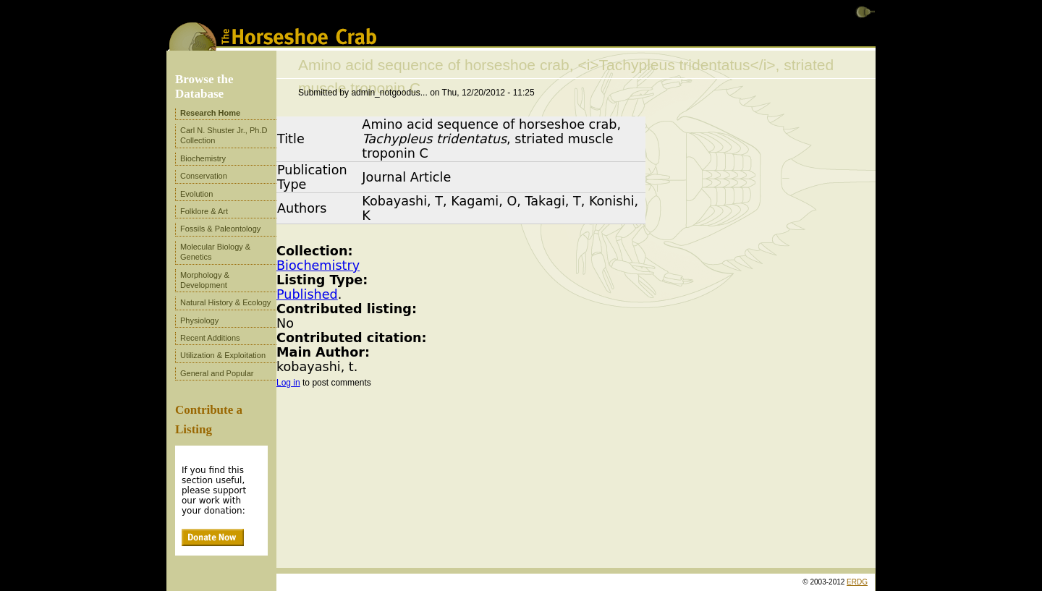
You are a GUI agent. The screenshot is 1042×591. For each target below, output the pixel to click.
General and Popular (217, 373)
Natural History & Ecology (225, 302)
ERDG (857, 582)
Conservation (203, 175)
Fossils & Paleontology (220, 228)
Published (307, 294)
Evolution (196, 194)
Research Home (210, 113)
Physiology (199, 320)
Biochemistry (318, 265)
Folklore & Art (204, 211)
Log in (288, 383)
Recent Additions (210, 337)
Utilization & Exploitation (223, 355)
